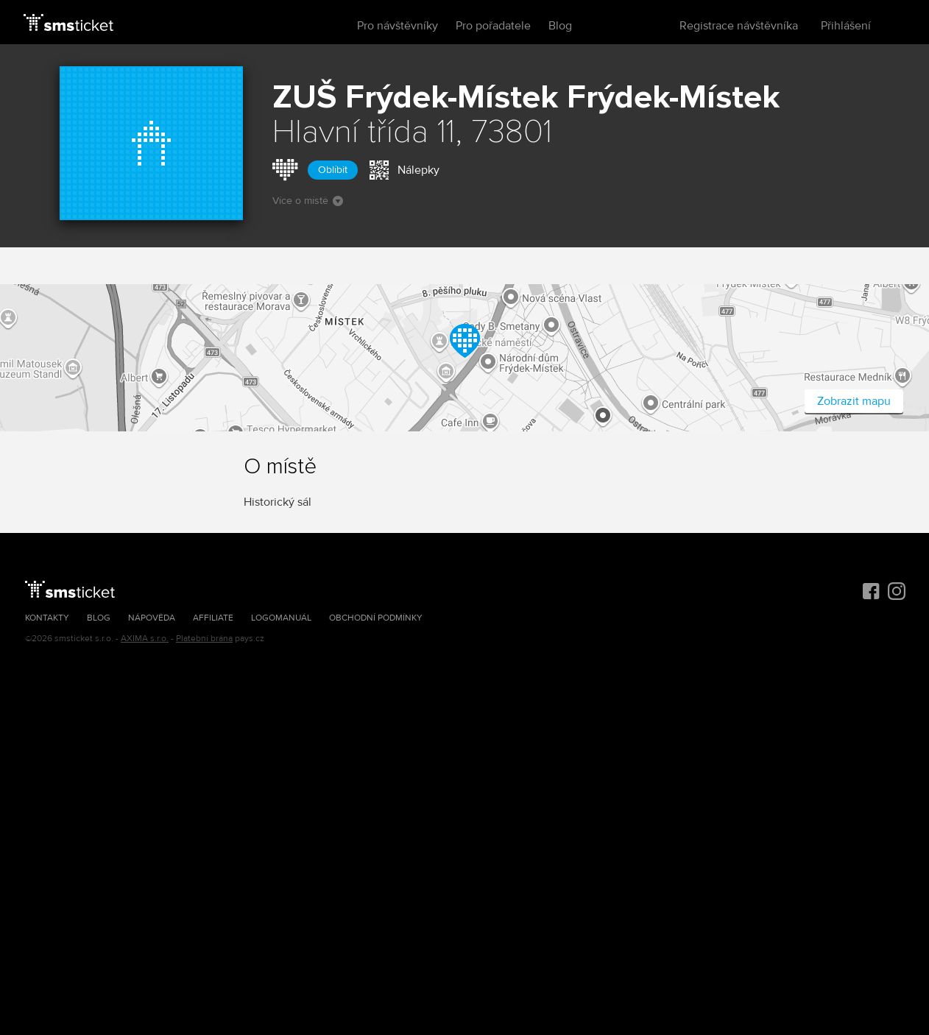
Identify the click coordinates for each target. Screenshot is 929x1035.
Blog (560, 25)
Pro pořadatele (493, 25)
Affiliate (213, 618)
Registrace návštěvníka (738, 25)
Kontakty (47, 618)
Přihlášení (846, 25)
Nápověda (151, 618)
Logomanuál (281, 618)
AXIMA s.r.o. (145, 638)
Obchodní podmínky (376, 618)
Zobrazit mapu (854, 401)
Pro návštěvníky (397, 25)
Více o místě (307, 200)
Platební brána (204, 638)
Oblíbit (332, 169)
